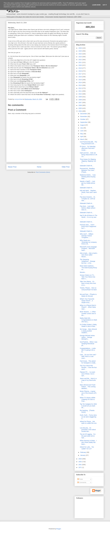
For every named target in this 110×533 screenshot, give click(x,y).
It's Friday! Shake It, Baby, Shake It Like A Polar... (88, 325)
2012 (80, 88)
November (83, 116)
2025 (80, 51)
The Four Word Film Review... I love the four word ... (88, 367)
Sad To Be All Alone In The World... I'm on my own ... (88, 217)
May (81, 134)
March (82, 139)
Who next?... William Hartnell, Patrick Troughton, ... (86, 235)
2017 (80, 74)
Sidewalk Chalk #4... (86, 203)
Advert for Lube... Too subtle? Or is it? (87, 448)
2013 (80, 85)
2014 (80, 82)
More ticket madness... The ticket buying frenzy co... (88, 267)
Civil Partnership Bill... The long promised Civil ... (88, 142)
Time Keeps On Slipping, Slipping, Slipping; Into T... (88, 161)
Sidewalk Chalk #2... (86, 222)
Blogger (58, 529)
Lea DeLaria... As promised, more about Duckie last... (88, 429)
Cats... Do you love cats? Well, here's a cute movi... (88, 356)
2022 (80, 59)
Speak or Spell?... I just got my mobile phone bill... (87, 183)
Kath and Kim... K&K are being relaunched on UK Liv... (88, 154)
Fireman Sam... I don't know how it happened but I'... (88, 226)
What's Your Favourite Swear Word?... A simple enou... (87, 300)
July (81, 128)
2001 (80, 464)
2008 (80, 100)
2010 (80, 94)
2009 (80, 97)
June (82, 131)
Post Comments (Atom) (43, 172)
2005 (80, 108)
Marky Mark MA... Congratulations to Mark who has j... (88, 320)
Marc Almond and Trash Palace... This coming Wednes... (88, 386)
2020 (80, 65)
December (83, 113)
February (83, 452)
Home (39, 167)
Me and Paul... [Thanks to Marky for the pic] (88, 295)
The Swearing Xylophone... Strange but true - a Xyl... (87, 261)
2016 (80, 77)
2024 (80, 54)
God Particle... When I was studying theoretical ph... (88, 343)
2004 (80, 111)
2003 (80, 459)
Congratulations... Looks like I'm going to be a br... (88, 350)
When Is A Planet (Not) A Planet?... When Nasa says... (88, 307)
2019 (80, 68)
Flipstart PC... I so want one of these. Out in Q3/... (87, 373)
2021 (80, 62)
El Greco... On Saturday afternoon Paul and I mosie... (88, 148)
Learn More (96, 5)
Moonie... (83, 272)
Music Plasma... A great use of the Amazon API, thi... (88, 393)
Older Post (65, 167)
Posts (80, 479)
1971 (80, 467)
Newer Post (12, 167)
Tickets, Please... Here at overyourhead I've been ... (88, 289)
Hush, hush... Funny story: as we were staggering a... (88, 416)
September (84, 122)
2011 (80, 91)
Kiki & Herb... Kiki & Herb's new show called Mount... (88, 255)
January (83, 455)
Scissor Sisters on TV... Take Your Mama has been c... (87, 277)
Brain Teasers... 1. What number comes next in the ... (88, 313)
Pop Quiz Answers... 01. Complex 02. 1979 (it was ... (88, 198)
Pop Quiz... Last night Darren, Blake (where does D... (87, 208)
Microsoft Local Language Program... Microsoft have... (88, 248)
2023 (80, 56)
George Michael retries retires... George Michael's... (87, 337)
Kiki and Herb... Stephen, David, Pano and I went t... (88, 192)
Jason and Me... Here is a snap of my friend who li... (88, 380)
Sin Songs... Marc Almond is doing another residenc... (88, 331)
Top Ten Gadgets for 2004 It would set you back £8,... (88, 405)
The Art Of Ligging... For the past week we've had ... (88, 436)
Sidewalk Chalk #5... (86, 188)
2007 (80, 102)
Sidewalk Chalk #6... (86, 166)
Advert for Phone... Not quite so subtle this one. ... (88, 423)
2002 (80, 461)
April (82, 136)
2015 (80, 79)
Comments (81, 482)
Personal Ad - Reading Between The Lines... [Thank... (87, 170)
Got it (105, 5)
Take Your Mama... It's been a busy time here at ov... (88, 283)
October (83, 119)
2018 (80, 71)
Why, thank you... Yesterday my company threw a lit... (88, 242)
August (82, 125)
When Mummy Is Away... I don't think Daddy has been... (88, 442)
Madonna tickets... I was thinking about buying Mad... (88, 176)
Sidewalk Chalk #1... (86, 231)
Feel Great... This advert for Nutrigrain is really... (88, 362)
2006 (80, 105)
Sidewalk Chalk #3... (86, 212)
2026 (80, 48)
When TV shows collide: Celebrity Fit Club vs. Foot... (88, 399)
